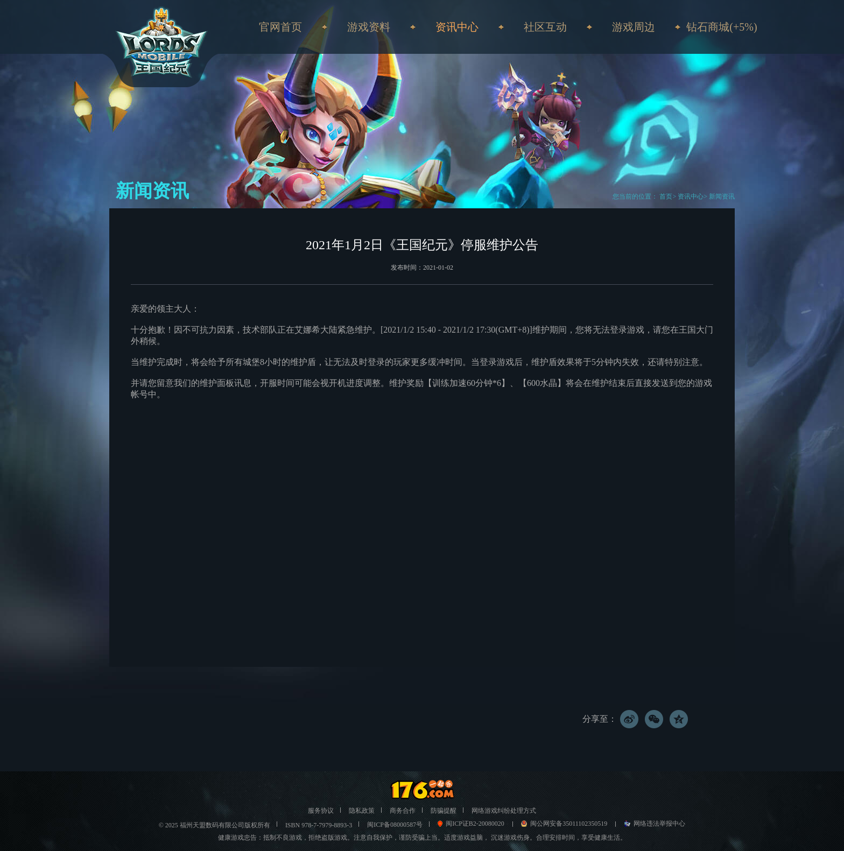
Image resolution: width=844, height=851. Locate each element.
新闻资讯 (722, 196)
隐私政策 (362, 810)
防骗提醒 (443, 810)
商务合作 (403, 810)
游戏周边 (633, 27)
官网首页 (280, 27)
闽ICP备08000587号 (395, 824)
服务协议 (321, 810)
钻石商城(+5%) (721, 27)
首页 (665, 196)
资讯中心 (691, 196)
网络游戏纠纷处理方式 (504, 810)
